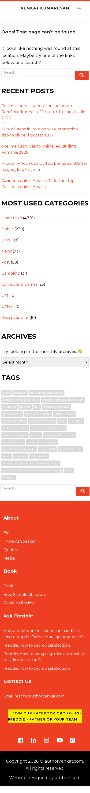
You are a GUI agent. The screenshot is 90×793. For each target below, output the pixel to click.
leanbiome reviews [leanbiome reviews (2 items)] (42, 421)
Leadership (11, 218)
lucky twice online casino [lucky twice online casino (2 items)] (48, 428)
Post (5, 262)
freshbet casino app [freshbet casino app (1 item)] (56, 407)
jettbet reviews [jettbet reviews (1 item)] (65, 414)
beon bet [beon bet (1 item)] (20, 392)
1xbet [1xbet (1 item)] (6, 392)
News (6, 251)
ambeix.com (68, 777)
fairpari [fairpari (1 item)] (25, 407)
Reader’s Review (19, 603)
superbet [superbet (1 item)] (20, 456)
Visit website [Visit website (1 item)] (38, 456)
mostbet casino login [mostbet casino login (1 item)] (42, 442)
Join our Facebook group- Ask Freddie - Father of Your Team (45, 716)
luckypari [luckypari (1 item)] (76, 421)
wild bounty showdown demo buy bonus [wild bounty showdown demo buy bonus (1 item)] (31, 463)
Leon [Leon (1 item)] (62, 421)
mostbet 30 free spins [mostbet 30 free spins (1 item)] (59, 435)
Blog (5, 240)
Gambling (10, 273)
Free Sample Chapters (24, 594)
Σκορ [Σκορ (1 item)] (69, 470)
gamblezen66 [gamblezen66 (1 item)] (12, 414)
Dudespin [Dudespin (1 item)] (9, 407)
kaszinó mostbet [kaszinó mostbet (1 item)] (14, 421)
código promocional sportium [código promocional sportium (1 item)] (63, 399)
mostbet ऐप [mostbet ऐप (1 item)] (47, 449)
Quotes (11, 550)
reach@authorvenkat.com (34, 696)
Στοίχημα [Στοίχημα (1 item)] (8, 477)
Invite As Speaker (20, 541)
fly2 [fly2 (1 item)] (36, 407)
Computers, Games (19, 284)
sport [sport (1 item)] (6, 456)
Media (9, 558)
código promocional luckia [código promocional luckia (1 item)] (21, 399)
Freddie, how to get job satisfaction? (37, 645)
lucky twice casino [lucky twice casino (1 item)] (15, 428)
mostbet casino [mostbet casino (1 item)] (13, 442)
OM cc (7, 306)
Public (7, 229)
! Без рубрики (15, 317)
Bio (6, 533)
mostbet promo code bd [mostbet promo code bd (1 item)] (19, 449)
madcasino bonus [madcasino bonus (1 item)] (15, 435)
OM (4, 295)
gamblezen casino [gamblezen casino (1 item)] (38, 414)
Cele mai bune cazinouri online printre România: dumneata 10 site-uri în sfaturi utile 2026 (43, 112)
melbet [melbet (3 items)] (36, 435)
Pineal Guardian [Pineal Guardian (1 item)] (71, 449)
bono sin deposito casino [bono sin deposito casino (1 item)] (46, 392)
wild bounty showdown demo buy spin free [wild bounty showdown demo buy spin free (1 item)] (32, 470)
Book (8, 586)
